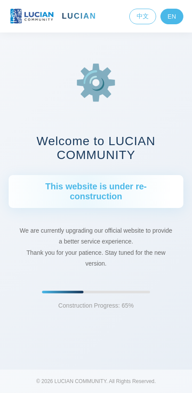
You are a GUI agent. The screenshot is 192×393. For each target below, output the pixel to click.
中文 (143, 16)
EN (172, 16)
